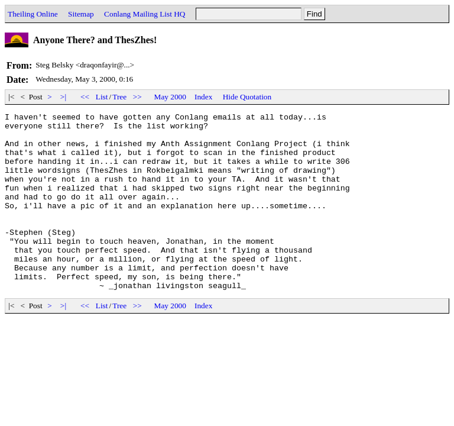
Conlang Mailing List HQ (144, 13)
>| (64, 96)
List (102, 96)
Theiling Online (33, 13)
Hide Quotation (247, 96)
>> (137, 96)
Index (203, 96)
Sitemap (81, 13)
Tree (119, 96)
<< (85, 96)
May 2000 (170, 96)
